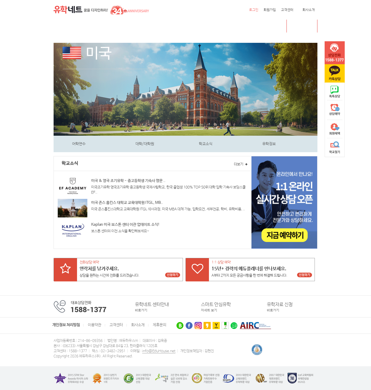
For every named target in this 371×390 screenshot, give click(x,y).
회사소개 (308, 10)
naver (334, 92)
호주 (119, 26)
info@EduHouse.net (158, 351)
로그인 (253, 10)
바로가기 (141, 310)
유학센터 (190, 26)
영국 (105, 26)
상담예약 (334, 110)
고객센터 (287, 10)
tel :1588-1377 (335, 52)
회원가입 (270, 10)
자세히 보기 (209, 310)
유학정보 (269, 144)
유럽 (172, 26)
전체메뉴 (60, 26)
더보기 (241, 164)
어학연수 (79, 144)
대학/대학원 (145, 144)
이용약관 (94, 325)
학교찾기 (334, 147)
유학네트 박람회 (218, 26)
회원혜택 (334, 129)
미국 (73, 26)
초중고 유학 (306, 26)
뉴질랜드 (137, 26)
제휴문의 (159, 325)
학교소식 (205, 144)
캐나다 (89, 26)
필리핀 (156, 26)
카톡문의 (335, 73)
